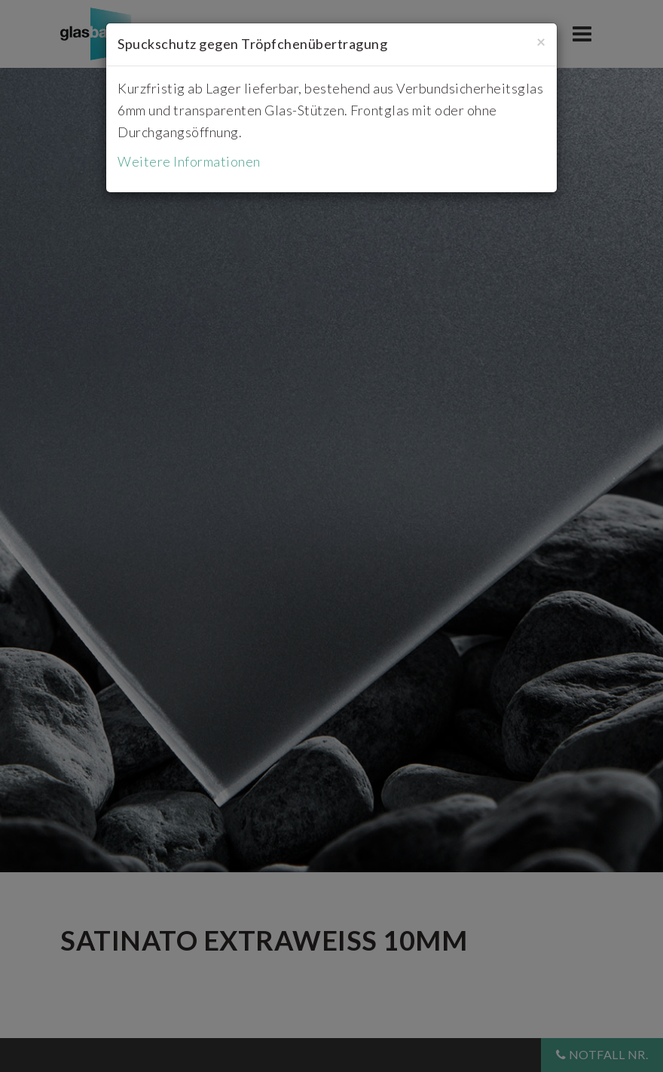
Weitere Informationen (189, 161)
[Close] (540, 41)
